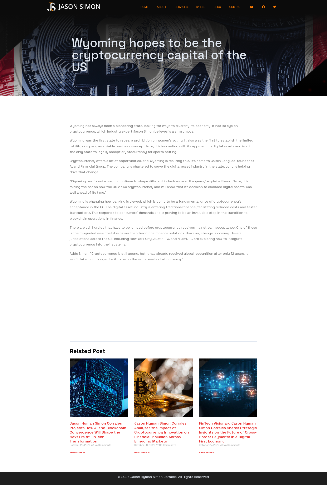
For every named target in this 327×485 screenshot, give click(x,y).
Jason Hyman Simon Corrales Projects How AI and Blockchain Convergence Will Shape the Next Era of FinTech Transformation (98, 432)
